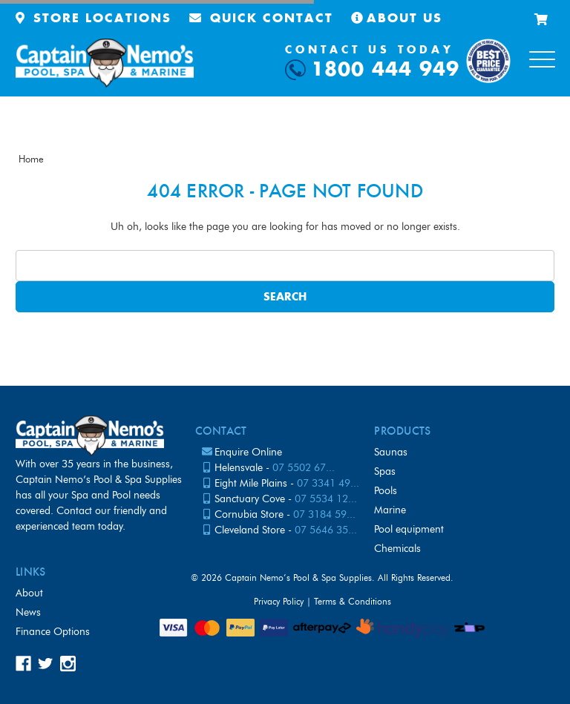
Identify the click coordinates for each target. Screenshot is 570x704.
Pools (385, 490)
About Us (396, 19)
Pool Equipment (409, 529)
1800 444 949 (385, 70)
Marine (390, 510)
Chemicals (397, 548)
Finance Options (53, 631)
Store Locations (93, 19)
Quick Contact (261, 19)
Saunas (390, 452)
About (29, 593)
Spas (385, 471)
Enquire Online (248, 452)
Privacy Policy (279, 601)
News (28, 612)
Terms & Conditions (352, 601)
